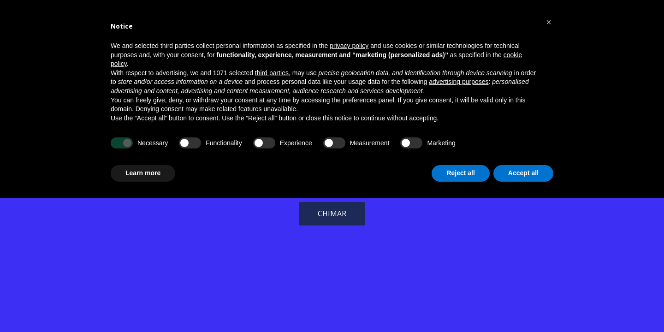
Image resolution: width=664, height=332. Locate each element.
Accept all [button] (523, 173)
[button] (548, 22)
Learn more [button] (142, 173)
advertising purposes (458, 81)
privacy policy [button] (349, 45)
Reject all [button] (460, 173)
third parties (272, 73)
